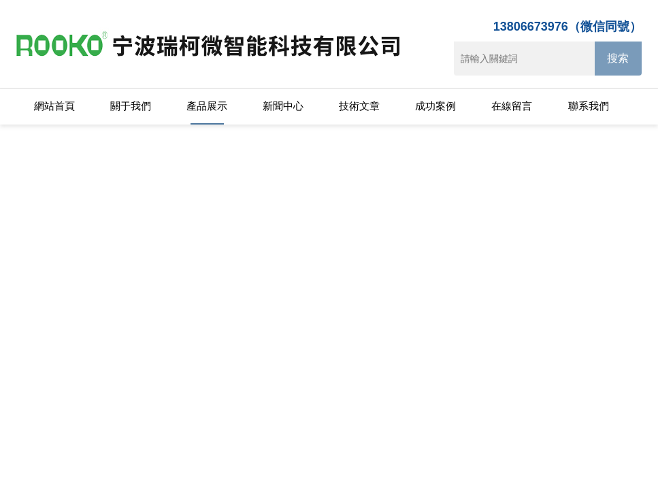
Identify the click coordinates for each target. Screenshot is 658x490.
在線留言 (511, 106)
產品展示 (206, 106)
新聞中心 (283, 106)
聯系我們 (588, 106)
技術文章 (359, 106)
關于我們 (130, 106)
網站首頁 (54, 106)
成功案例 (435, 106)
